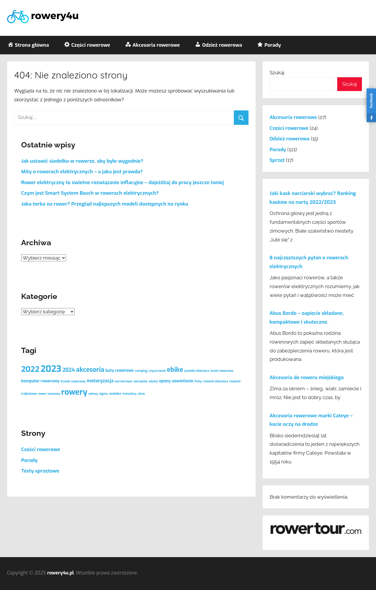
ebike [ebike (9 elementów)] (175, 369)
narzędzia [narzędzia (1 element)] (140, 381)
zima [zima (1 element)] (141, 393)
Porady (29, 460)
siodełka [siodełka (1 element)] (115, 393)
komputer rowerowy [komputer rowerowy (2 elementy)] (40, 381)
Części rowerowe (40, 449)
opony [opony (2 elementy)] (165, 381)
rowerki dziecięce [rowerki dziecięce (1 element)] (215, 381)
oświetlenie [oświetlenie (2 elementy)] (182, 381)
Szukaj (277, 72)
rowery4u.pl (60, 573)
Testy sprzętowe (40, 471)
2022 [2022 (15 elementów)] (30, 369)
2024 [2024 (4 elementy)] (68, 370)
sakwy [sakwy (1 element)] (93, 393)
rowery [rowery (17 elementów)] (74, 392)
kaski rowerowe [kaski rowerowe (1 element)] (221, 371)
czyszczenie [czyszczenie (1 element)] (157, 371)
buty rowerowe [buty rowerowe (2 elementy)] (119, 370)
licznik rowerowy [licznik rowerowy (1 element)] (73, 381)
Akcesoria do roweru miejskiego (307, 377)
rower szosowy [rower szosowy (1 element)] (49, 393)
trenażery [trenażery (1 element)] (129, 393)
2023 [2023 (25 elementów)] (51, 369)
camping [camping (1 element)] (141, 371)
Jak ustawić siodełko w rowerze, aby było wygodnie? (82, 161)
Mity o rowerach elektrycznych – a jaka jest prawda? (82, 171)
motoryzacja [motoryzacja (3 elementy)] (100, 381)
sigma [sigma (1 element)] (103, 393)
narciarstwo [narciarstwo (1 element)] (123, 381)
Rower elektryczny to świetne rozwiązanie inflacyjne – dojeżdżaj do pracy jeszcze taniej (122, 182)
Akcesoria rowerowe (293, 117)
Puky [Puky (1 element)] (198, 381)
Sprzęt (277, 160)
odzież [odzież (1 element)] (153, 381)
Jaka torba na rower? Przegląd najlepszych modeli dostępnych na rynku (104, 204)
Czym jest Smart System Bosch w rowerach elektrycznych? (90, 193)
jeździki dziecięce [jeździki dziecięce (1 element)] (196, 371)
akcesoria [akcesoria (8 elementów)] (90, 369)
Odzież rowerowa (290, 138)
